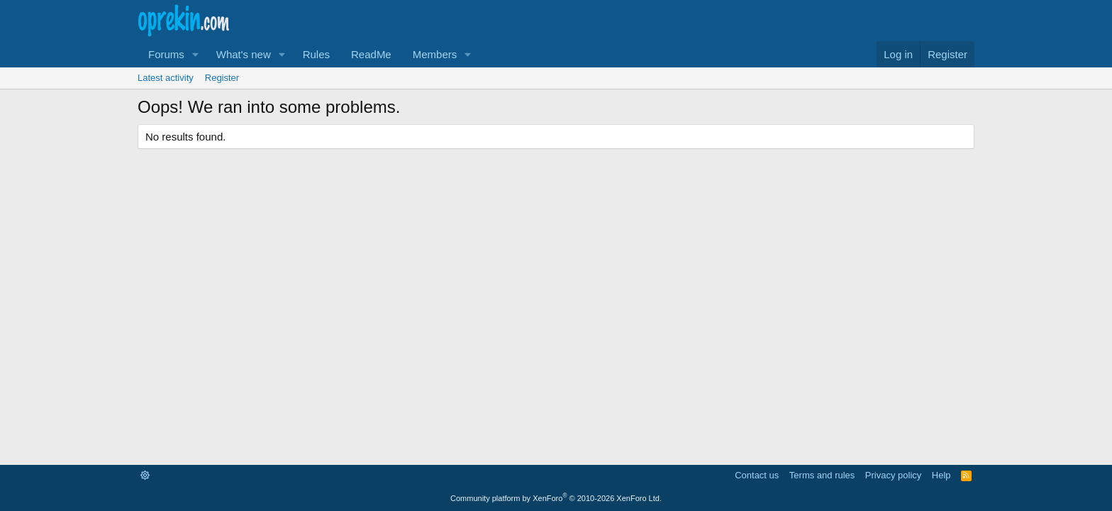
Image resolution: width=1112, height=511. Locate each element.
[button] (196, 54)
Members (435, 54)
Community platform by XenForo (556, 498)
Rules (316, 54)
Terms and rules (822, 475)
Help (941, 475)
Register (222, 77)
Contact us (757, 475)
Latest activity (166, 77)
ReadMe (371, 54)
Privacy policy (893, 475)
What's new (243, 54)
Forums (166, 54)
